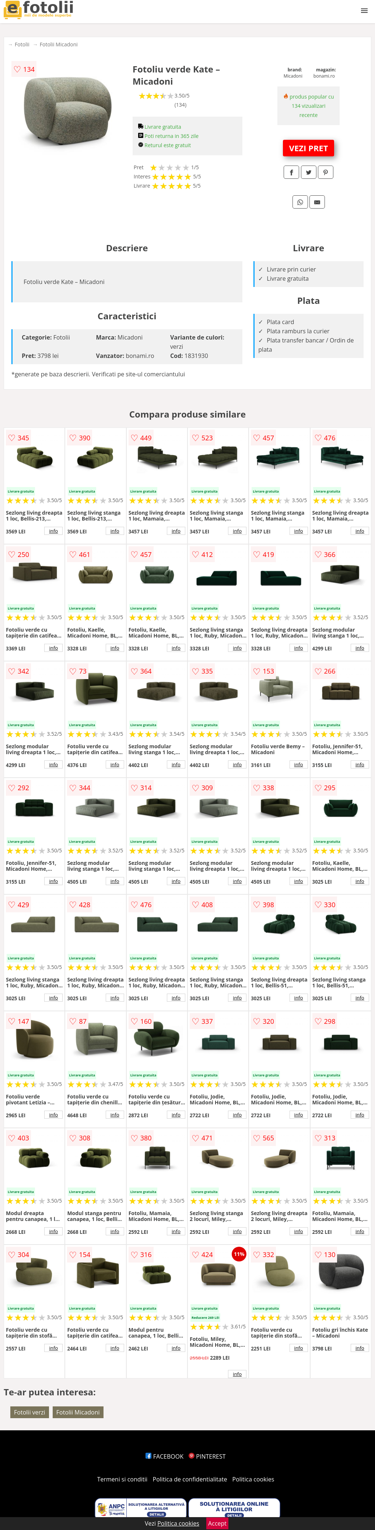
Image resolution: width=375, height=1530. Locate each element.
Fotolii (22, 44)
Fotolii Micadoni (59, 44)
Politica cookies (253, 1479)
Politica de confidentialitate (190, 1479)
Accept (217, 1523)
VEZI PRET (308, 147)
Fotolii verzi (29, 1412)
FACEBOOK (164, 1456)
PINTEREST (207, 1456)
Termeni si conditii (122, 1479)
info (53, 531)
